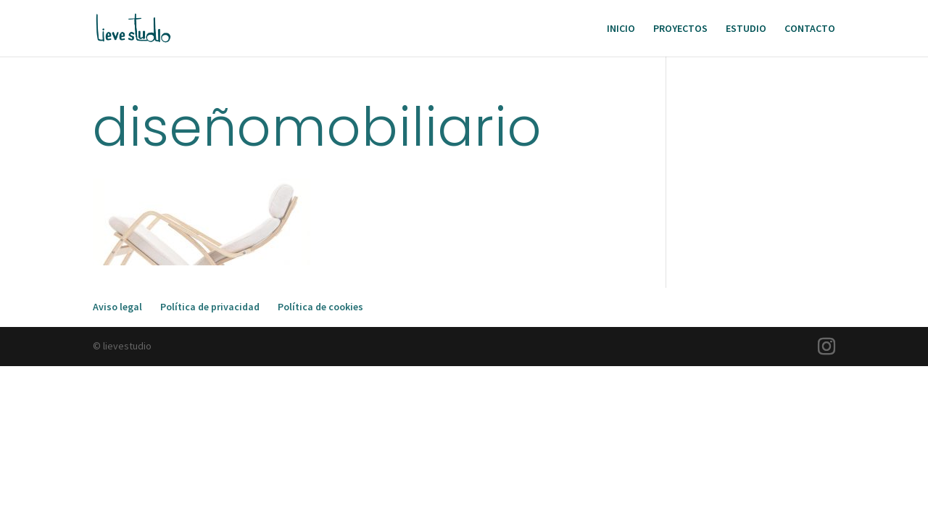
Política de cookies (320, 306)
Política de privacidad (210, 306)
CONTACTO (809, 29)
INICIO (621, 29)
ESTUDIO (746, 29)
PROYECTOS (680, 29)
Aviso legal (117, 306)
